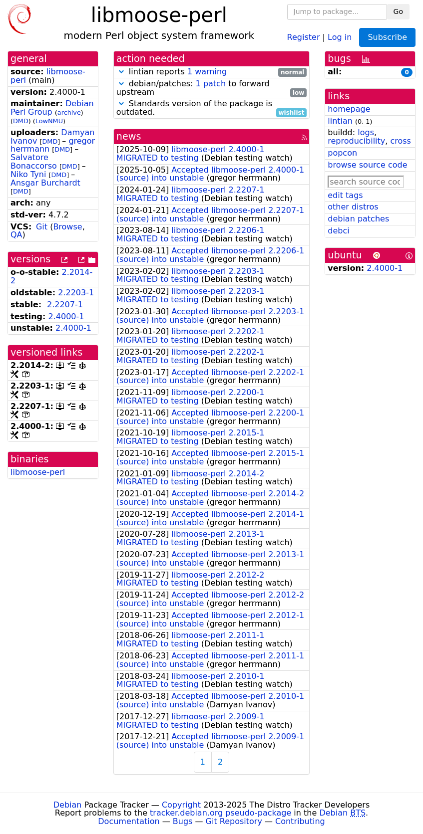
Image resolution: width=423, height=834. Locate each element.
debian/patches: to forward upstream (211, 88)
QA (16, 234)
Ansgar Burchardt (45, 183)
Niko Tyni (28, 174)
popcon (342, 153)
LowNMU (49, 121)
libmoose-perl (37, 472)
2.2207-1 (65, 304)
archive (69, 112)
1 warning (207, 71)
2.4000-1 (66, 316)
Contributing (300, 821)
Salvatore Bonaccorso (33, 162)
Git (41, 226)
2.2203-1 (76, 292)
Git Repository (234, 821)
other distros (353, 206)
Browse (67, 226)
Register (303, 36)
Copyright (181, 805)
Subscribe (387, 37)
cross (400, 141)
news (128, 136)
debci (338, 230)
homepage (349, 109)
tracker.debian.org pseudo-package (220, 813)
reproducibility (356, 141)
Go (398, 11)
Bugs (183, 821)
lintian (340, 121)
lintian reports (211, 72)
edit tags (345, 195)
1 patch (211, 83)
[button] (121, 71)
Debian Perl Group (52, 108)
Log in (340, 36)
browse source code (367, 165)
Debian (67, 805)
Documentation (128, 821)
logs (366, 132)
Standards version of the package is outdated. (211, 108)
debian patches (358, 218)
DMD (20, 121)
